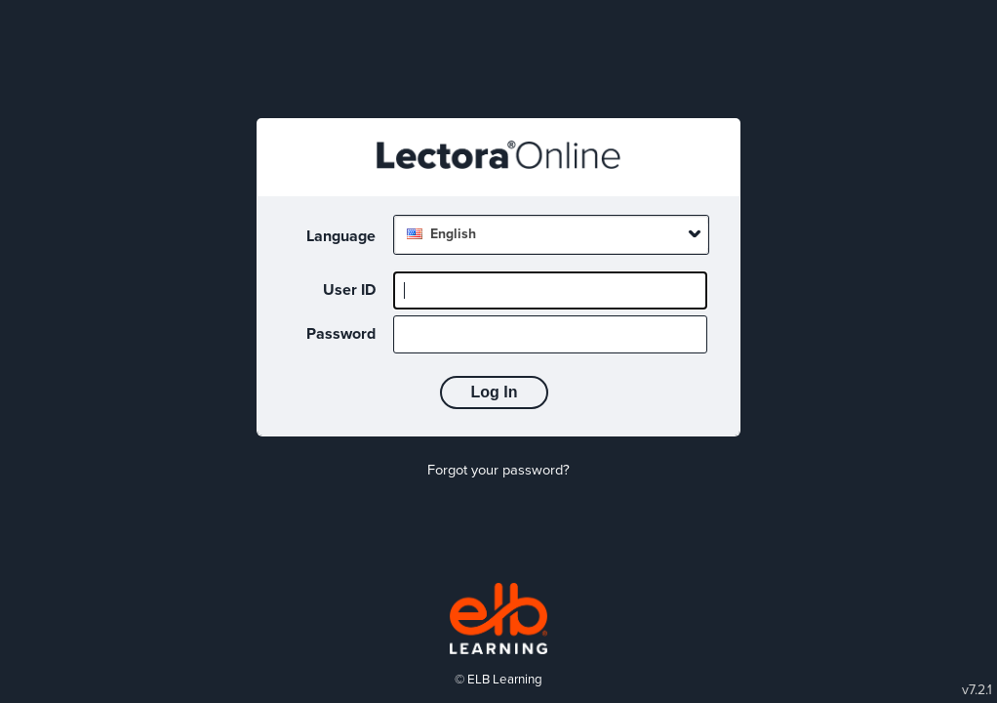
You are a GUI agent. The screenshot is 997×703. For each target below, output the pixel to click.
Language (341, 236)
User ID (349, 290)
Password (341, 334)
